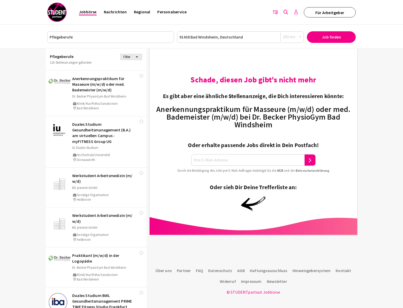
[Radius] (292, 36)
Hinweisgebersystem (311, 270)
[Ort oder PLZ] (240, 37)
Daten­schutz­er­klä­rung (312, 170)
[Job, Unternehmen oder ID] (110, 37)
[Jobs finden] (286, 12)
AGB (280, 170)
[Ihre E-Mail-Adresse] (248, 160)
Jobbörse (88, 11)
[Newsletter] (275, 12)
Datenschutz (220, 270)
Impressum (251, 281)
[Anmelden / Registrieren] (296, 12)
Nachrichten (115, 11)
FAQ (199, 270)
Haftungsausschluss (268, 270)
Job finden (331, 37)
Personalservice (172, 11)
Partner (184, 270)
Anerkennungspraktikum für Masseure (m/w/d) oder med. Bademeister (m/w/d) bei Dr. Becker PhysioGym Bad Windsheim (253, 116)
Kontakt (343, 270)
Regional (142, 11)
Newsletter (277, 281)
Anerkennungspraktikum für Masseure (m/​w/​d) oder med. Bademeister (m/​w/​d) (98, 84)
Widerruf (228, 281)
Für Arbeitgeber (329, 12)
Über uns (163, 270)
